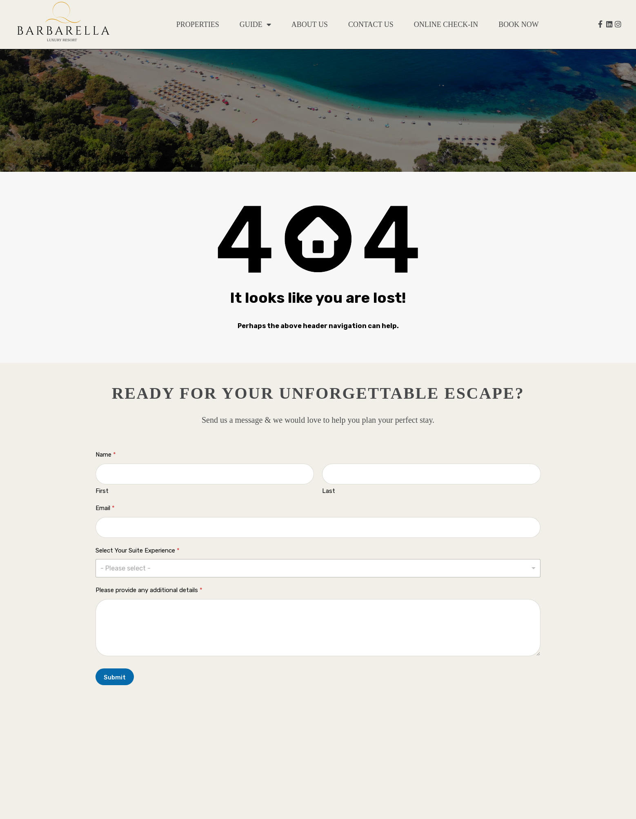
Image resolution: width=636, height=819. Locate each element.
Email (105, 508)
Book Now (518, 24)
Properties (197, 24)
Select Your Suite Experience (138, 550)
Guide (255, 24)
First (102, 491)
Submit (115, 677)
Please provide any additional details (149, 590)
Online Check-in (446, 24)
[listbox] (318, 568)
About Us (309, 24)
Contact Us (371, 24)
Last (328, 491)
